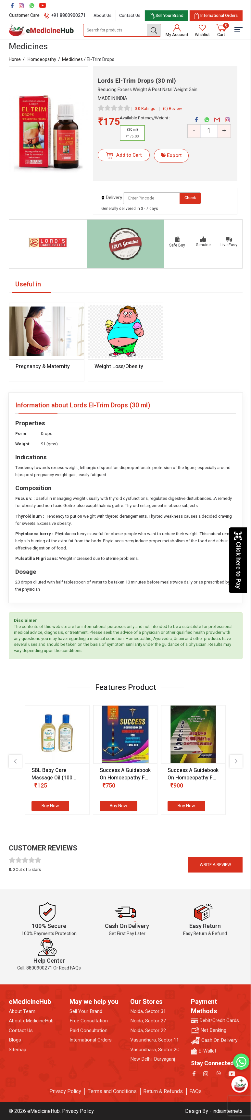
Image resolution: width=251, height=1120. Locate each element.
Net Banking (208, 1030)
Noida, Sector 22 (148, 1030)
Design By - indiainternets (214, 1111)
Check (190, 198)
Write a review (215, 864)
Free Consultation (88, 1021)
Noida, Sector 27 (148, 1021)
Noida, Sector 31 (148, 1011)
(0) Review (172, 109)
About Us (102, 15)
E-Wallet (203, 1051)
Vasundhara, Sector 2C (155, 1049)
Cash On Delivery (214, 1040)
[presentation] (15, 761)
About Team (22, 1011)
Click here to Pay (238, 559)
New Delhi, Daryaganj (152, 1059)
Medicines (72, 59)
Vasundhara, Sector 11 (154, 1040)
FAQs (195, 1091)
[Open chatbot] (239, 1084)
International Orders (90, 1040)
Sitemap (17, 1049)
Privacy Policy (65, 1091)
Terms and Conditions (112, 1091)
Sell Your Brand (85, 1011)
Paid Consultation (88, 1030)
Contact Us (129, 15)
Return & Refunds (163, 1091)
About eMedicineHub (31, 1021)
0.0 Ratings (145, 109)
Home (15, 59)
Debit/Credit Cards (215, 1020)
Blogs (15, 1040)
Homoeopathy (42, 59)
